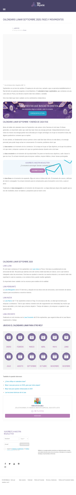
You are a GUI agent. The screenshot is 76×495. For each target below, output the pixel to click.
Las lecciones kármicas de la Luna (15, 392)
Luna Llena (35, 269)
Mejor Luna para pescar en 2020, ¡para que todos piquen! (22, 385)
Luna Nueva (8, 301)
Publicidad (30, 480)
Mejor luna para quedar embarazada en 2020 (19, 389)
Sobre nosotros (22, 480)
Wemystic (16, 28)
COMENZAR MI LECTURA (37, 113)
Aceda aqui (37, 416)
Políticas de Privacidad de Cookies (66, 480)
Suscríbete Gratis (37, 170)
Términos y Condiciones (51, 480)
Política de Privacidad (39, 480)
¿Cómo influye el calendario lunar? (15, 381)
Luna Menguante (10, 290)
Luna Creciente (28, 317)
